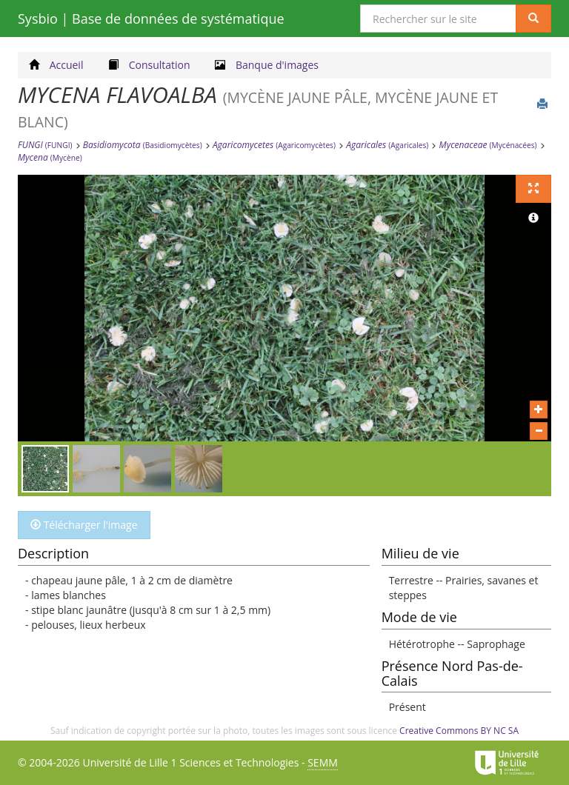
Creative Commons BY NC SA (459, 730)
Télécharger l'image (84, 525)
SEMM (322, 762)
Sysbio (151, 18)
